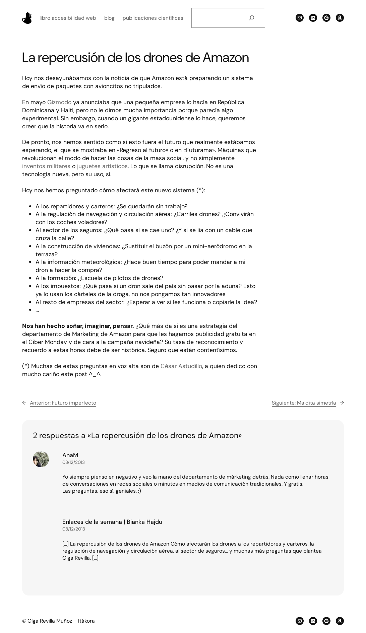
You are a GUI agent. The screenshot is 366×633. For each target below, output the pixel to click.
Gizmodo (59, 102)
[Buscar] (251, 18)
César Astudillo (181, 366)
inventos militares (46, 166)
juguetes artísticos (102, 166)
